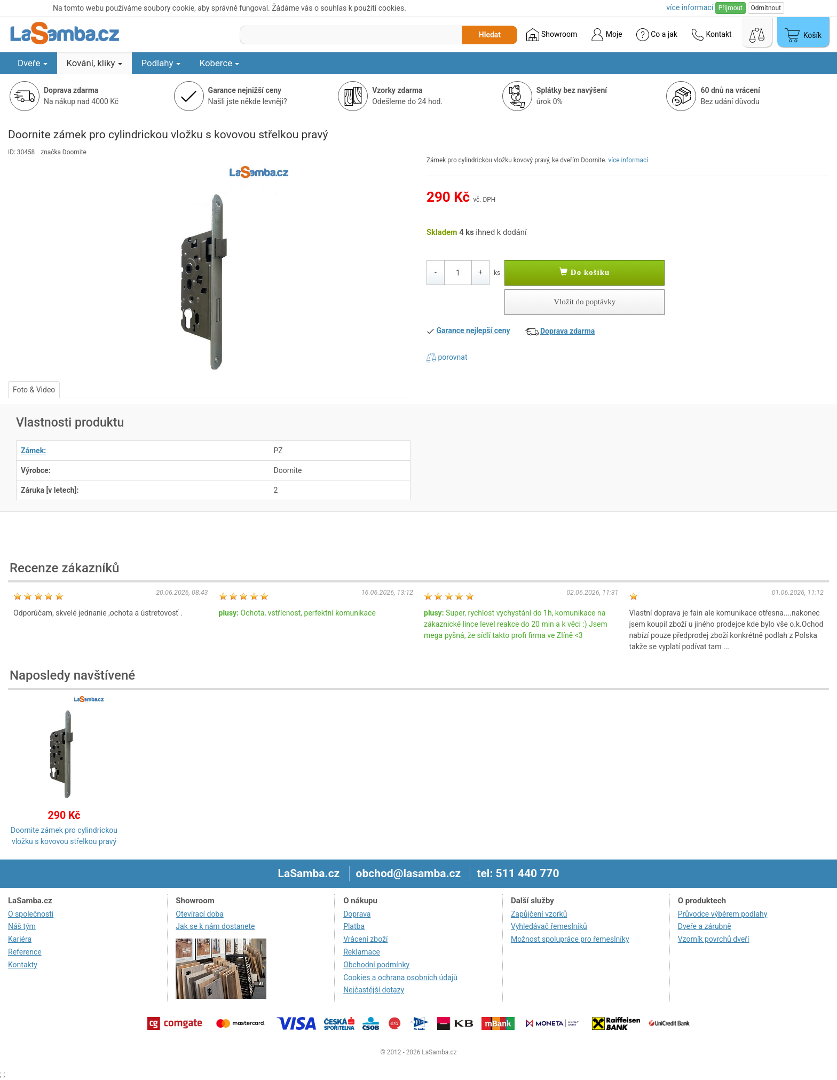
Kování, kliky (94, 63)
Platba (354, 926)
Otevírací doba (200, 914)
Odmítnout (766, 8)
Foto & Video (34, 389)
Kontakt (711, 34)
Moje (606, 34)
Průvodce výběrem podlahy (723, 914)
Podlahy (160, 63)
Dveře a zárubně (704, 926)
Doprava (356, 914)
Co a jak (656, 34)
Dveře (33, 63)
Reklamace (361, 952)
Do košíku (584, 272)
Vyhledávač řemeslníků (549, 926)
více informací (628, 160)
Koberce (220, 63)
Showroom (551, 34)
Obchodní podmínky (376, 964)
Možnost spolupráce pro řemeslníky (570, 939)
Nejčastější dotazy (373, 990)
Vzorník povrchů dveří (713, 939)
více (689, 7)
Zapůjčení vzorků (539, 914)
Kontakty (22, 964)
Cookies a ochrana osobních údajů (400, 977)
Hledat (490, 34)
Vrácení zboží (365, 939)
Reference (25, 952)
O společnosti (30, 914)
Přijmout (730, 8)
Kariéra (19, 939)
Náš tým (22, 926)
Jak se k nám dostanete (215, 926)
